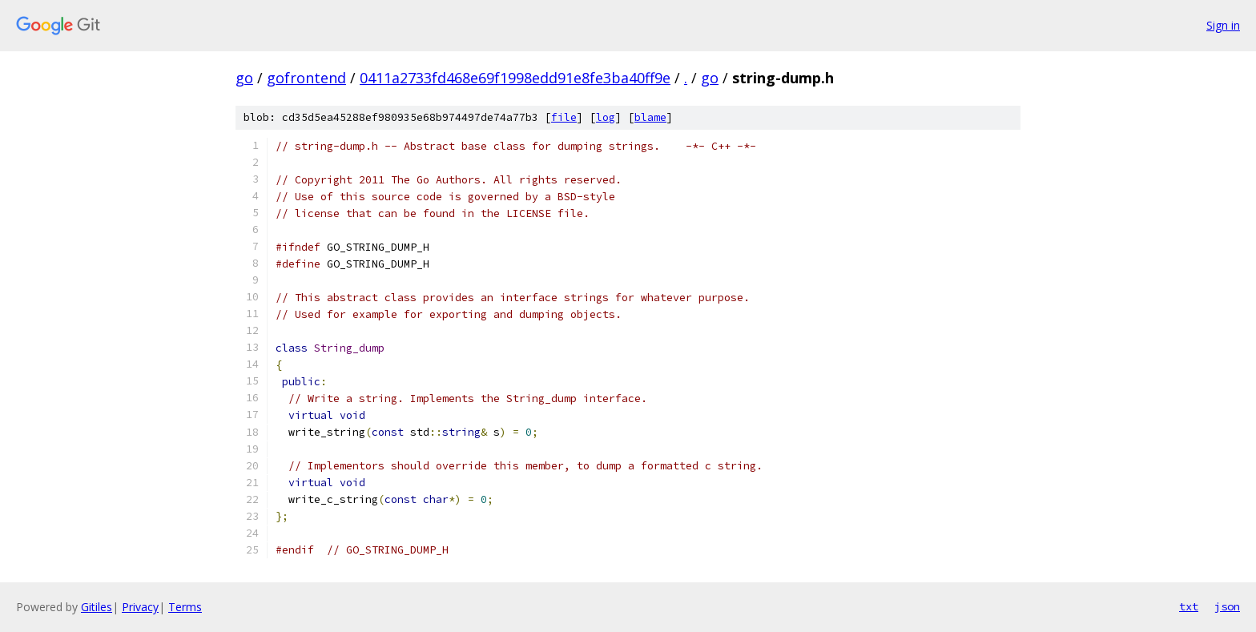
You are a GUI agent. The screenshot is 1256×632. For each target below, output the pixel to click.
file (564, 117)
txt (1188, 606)
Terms (185, 606)
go (244, 77)
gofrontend (306, 77)
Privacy (140, 606)
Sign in (1223, 25)
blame (650, 117)
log (605, 117)
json (1227, 606)
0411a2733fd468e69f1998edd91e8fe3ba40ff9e (515, 77)
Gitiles (96, 606)
